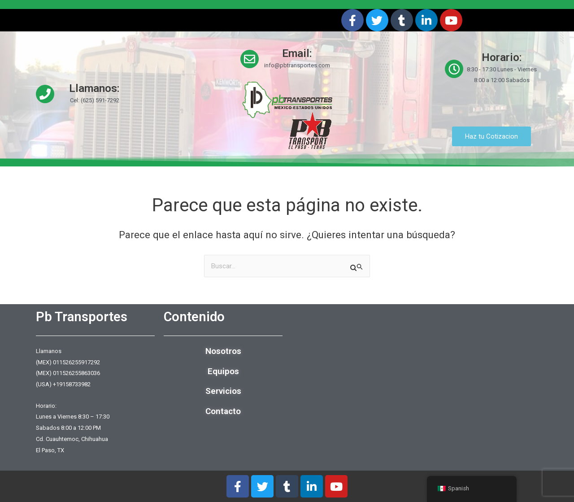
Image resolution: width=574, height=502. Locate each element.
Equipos (223, 371)
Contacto (223, 411)
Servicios (223, 391)
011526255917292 (76, 362)
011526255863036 (76, 373)
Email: (297, 53)
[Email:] (249, 59)
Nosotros (223, 351)
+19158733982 (72, 384)
